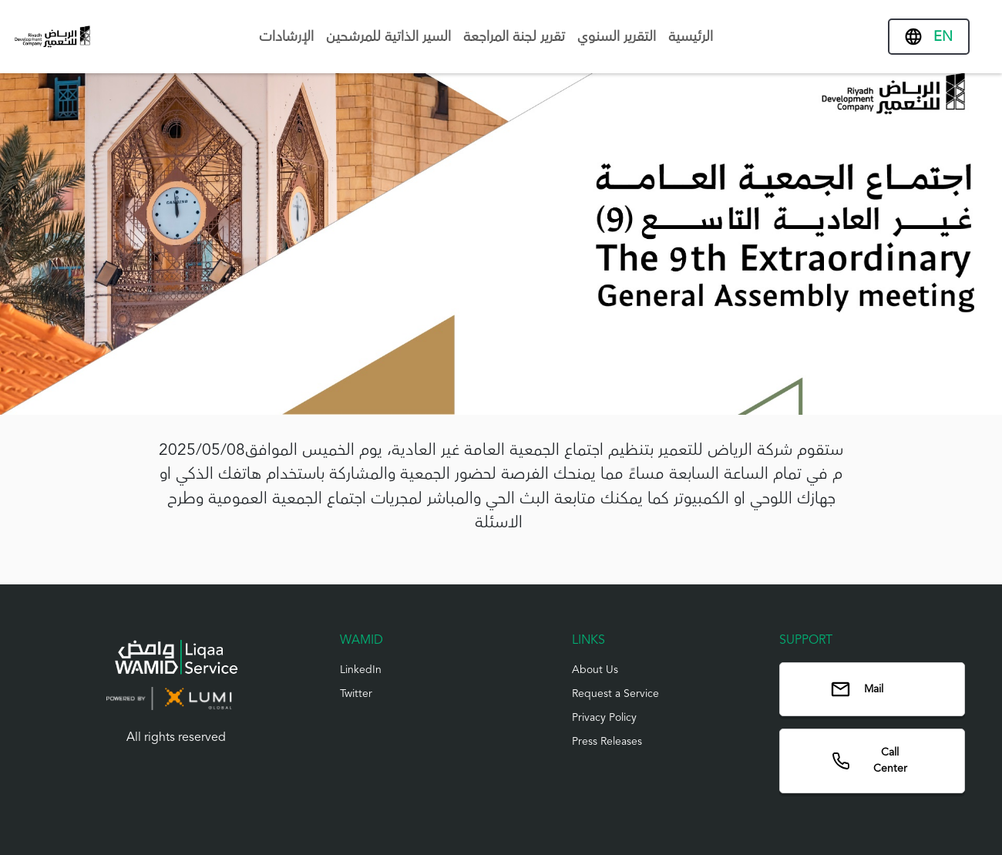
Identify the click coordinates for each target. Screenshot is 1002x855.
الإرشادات (286, 36)
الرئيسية (690, 36)
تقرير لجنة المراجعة (514, 36)
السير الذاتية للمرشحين (388, 36)
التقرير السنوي (616, 36)
